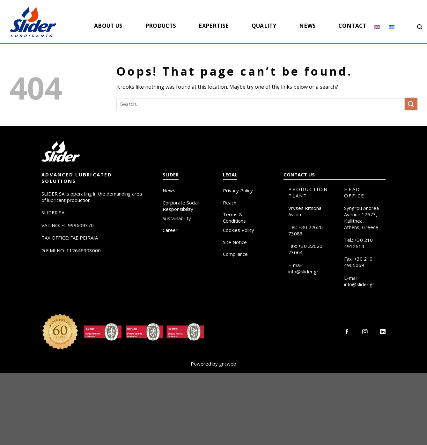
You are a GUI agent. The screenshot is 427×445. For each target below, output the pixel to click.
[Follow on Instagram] (365, 332)
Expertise (214, 25)
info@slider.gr (303, 271)
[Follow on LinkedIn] (383, 332)
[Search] (419, 27)
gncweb (227, 363)
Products (160, 25)
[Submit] (411, 104)
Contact (352, 25)
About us (108, 25)
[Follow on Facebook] (347, 332)
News (307, 25)
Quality (264, 25)
